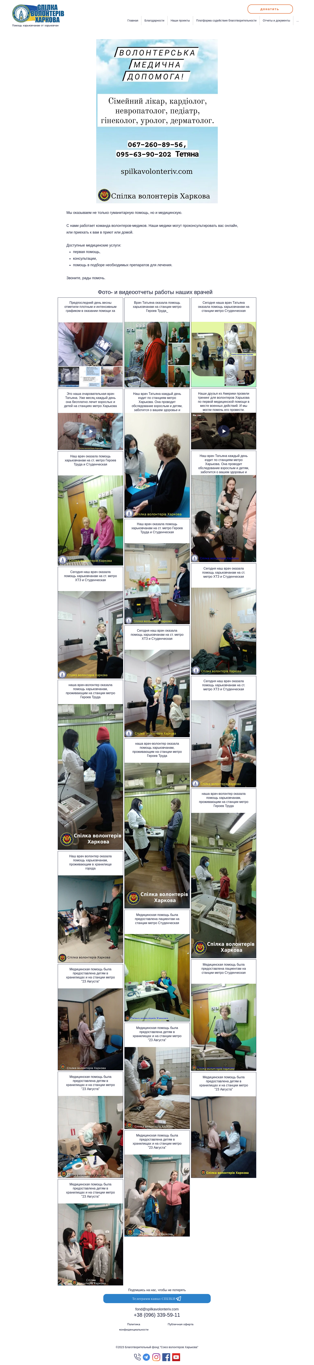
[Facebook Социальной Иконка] (166, 1357)
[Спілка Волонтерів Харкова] (176, 1357)
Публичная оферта (180, 1324)
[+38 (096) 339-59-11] (156, 1315)
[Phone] (137, 1357)
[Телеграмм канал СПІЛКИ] (157, 1298)
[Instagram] (156, 1357)
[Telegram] (146, 1357)
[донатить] (270, 9)
